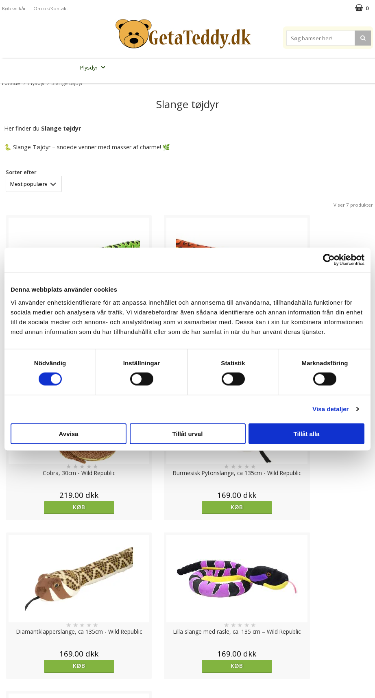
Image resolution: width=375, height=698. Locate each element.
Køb (47, 507)
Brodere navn (307, 67)
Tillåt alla (307, 433)
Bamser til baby (212, 67)
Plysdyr (93, 67)
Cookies (12, 613)
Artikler (11, 649)
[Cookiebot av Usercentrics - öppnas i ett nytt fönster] (328, 260)
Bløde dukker (128, 67)
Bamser (61, 67)
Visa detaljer (330, 409)
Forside (11, 83)
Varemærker (260, 67)
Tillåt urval (187, 433)
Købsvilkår (14, 8)
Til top (187, 585)
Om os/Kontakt (50, 8)
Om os (11, 662)
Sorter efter (21, 172)
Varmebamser (167, 67)
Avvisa (68, 433)
